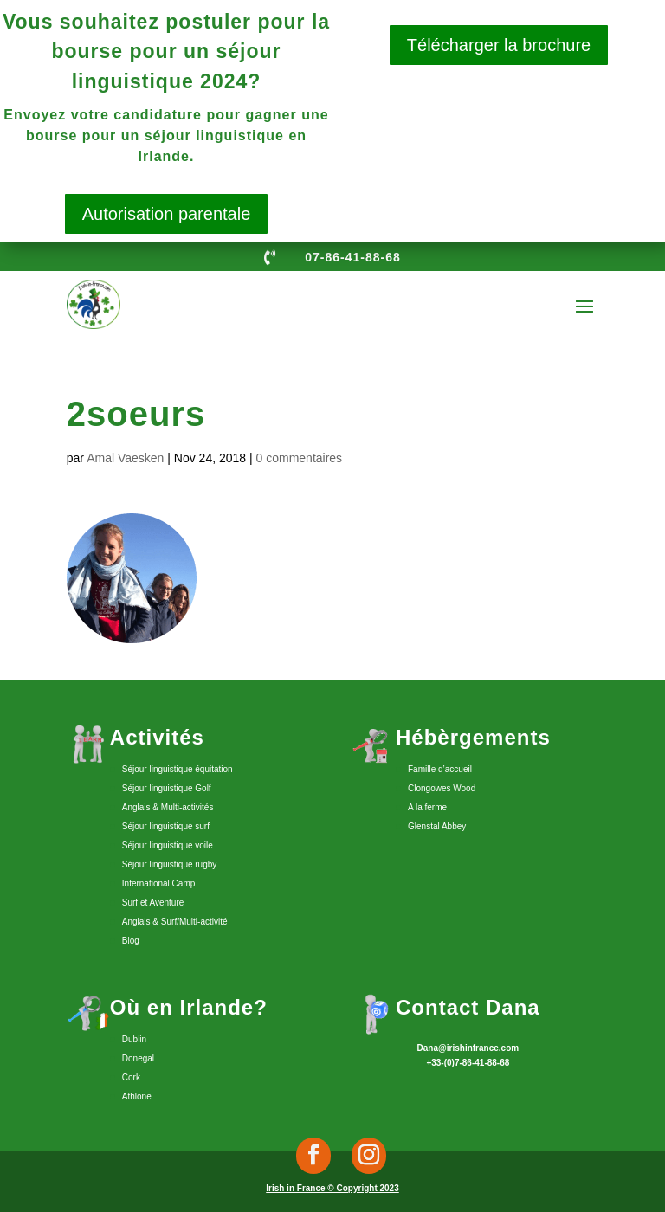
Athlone (137, 1096)
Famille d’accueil (440, 769)
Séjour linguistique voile (167, 845)
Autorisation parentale (166, 213)
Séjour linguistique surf (166, 826)
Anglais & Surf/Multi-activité (175, 921)
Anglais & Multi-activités (168, 807)
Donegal (138, 1058)
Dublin (134, 1039)
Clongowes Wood (441, 788)
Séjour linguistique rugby (169, 864)
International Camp (159, 883)
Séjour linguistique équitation (177, 769)
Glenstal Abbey (437, 826)
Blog (130, 940)
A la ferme (427, 807)
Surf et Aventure (153, 902)
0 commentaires (299, 458)
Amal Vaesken (125, 458)
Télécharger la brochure (499, 45)
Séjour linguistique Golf (166, 788)
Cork (131, 1077)
